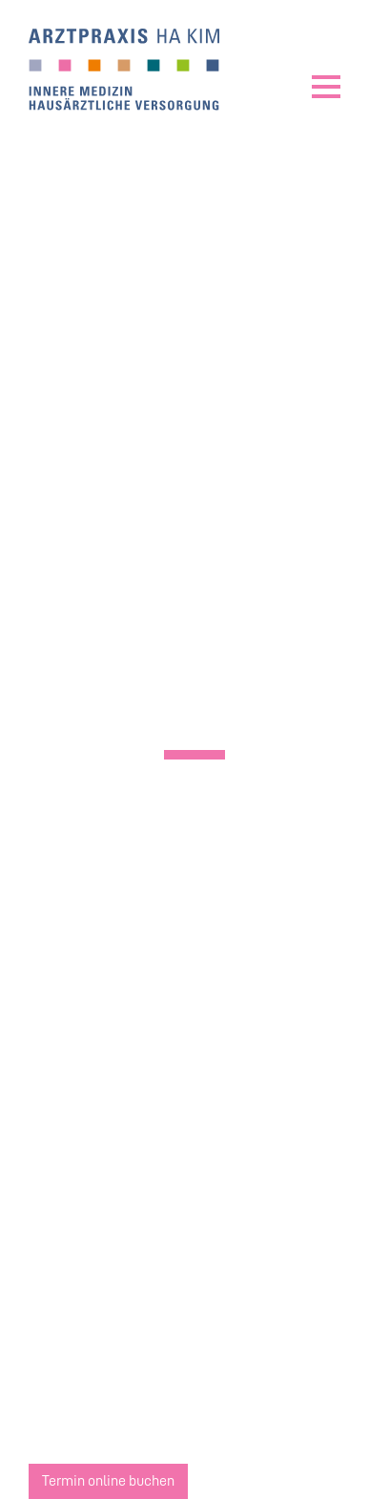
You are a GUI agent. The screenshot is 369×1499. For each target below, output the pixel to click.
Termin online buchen (108, 1481)
